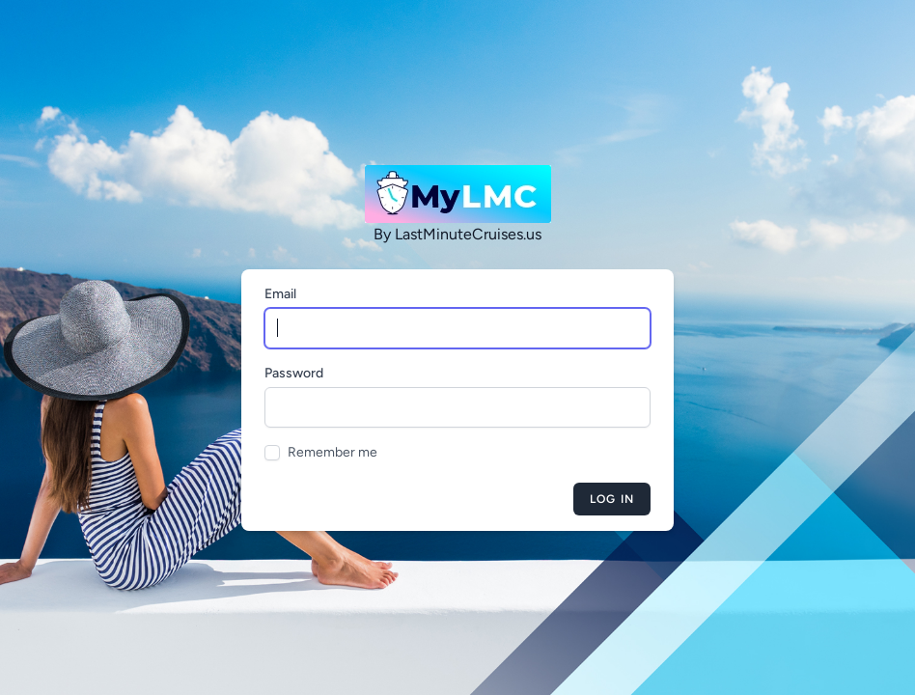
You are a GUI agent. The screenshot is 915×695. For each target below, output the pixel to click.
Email (280, 294)
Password (293, 373)
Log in (612, 499)
